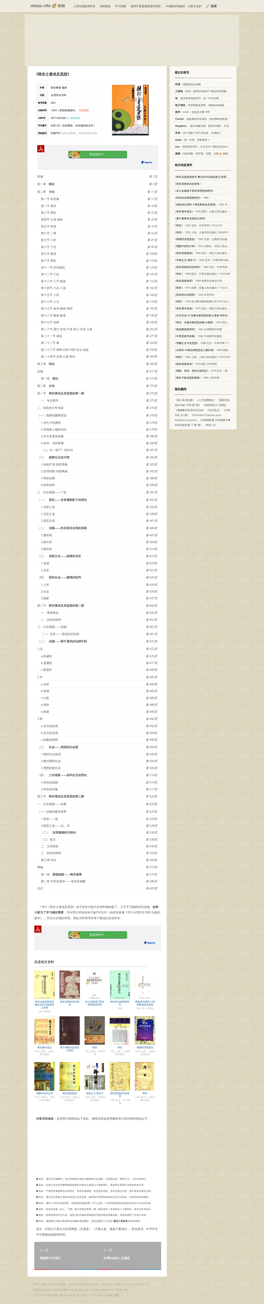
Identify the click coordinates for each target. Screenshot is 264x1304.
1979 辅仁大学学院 (195, 364)
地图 (116, 1295)
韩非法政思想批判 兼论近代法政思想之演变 (44, 1004)
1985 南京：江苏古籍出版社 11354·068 (202, 273)
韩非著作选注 (44, 1047)
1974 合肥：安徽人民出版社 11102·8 (200, 287)
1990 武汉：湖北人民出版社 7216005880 (208, 253)
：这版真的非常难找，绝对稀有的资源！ (202, 119)
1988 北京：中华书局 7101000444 (207, 343)
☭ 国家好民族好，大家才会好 (183, 6)
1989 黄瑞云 (208, 177)
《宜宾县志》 (214, 410)
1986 (191, 197)
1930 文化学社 (194, 294)
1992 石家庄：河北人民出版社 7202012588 (211, 246)
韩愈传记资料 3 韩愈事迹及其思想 (145, 1003)
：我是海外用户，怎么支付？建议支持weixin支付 (205, 146)
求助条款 (105, 6)
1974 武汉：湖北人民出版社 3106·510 (216, 322)
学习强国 (120, 6)
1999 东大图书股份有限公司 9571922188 (203, 301)
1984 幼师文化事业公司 (198, 280)
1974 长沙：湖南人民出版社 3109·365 (214, 370)
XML (110, 1295)
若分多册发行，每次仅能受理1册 (79, 133)
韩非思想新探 (70, 1093)
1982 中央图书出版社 (198, 336)
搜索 (214, 6)
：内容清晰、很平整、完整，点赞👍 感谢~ (201, 153)
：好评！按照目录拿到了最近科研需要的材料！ (205, 91)
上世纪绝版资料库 (84, 6)
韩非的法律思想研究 (119, 1003)
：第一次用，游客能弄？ (192, 139)
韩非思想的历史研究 (69, 1003)
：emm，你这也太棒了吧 (192, 112)
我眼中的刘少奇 (44, 1093)
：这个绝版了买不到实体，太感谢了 (197, 133)
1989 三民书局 (196, 377)
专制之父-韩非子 (94, 1093)
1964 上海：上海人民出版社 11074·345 (202, 357)
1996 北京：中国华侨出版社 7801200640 (210, 260)
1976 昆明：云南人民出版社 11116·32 (206, 211)
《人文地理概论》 (206, 400)
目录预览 (84, 110)
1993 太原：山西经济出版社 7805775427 (209, 239)
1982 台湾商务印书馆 (198, 329)
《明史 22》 (211, 425)
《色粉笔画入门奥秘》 (215, 405)
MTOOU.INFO (67, 1295)
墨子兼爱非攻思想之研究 (69, 1049)
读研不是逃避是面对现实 (146, 6)
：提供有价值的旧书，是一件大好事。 (197, 98)
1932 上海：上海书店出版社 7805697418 (203, 232)
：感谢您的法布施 (187, 84)
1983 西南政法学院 (206, 350)
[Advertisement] (132, 40)
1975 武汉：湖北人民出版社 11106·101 (207, 308)
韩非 (94, 1047)
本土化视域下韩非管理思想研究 (94, 1003)
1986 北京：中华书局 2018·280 (206, 267)
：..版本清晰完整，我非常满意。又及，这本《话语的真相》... (215, 126)
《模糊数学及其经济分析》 (190, 410)
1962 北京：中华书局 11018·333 (198, 225)
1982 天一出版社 (206, 204)
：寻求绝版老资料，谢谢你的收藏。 (200, 105)
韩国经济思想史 (145, 1047)
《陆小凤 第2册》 (185, 400)
